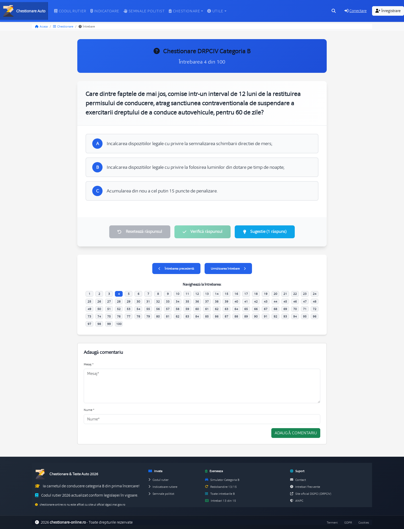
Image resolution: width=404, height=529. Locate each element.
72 (314, 309)
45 (285, 301)
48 (314, 301)
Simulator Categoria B (222, 480)
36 (197, 301)
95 (305, 316)
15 (226, 294)
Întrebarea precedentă (176, 268)
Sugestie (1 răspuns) (265, 231)
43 (265, 301)
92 (275, 316)
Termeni (332, 522)
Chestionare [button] (184, 11)
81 (168, 316)
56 (158, 309)
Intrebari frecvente (305, 487)
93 (285, 316)
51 (109, 309)
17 (246, 294)
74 (99, 316)
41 (246, 301)
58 (177, 309)
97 (89, 324)
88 (236, 316)
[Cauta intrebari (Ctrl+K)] (333, 11)
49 (89, 309)
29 (128, 301)
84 (197, 316)
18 (256, 294)
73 (89, 316)
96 (314, 316)
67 (265, 309)
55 (148, 309)
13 (207, 294)
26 (99, 301)
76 (119, 316)
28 (119, 301)
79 (148, 316)
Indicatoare (104, 11)
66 (256, 309)
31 (148, 301)
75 (109, 316)
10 (177, 294)
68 (275, 309)
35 (187, 301)
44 (275, 301)
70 (295, 309)
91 (265, 316)
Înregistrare (388, 10)
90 (256, 316)
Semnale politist (144, 11)
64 (236, 309)
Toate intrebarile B (220, 494)
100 (119, 324)
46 (295, 301)
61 (207, 309)
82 (177, 316)
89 (246, 316)
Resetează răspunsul (139, 231)
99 (109, 324)
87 (226, 316)
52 (119, 309)
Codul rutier (70, 11)
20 (275, 294)
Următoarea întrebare (228, 268)
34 (177, 301)
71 (305, 309)
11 (187, 294)
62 (216, 309)
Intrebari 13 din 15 (220, 500)
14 (216, 294)
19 (265, 294)
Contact (298, 480)
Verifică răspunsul (202, 231)
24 (314, 294)
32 (158, 301)
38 (216, 301)
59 (187, 309)
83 (187, 316)
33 (168, 301)
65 (246, 309)
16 (236, 294)
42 (256, 301)
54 (138, 309)
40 (236, 301)
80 (158, 316)
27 (109, 301)
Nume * (89, 410)
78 (138, 316)
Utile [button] (215, 11)
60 (197, 309)
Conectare (355, 10)
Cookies (363, 522)
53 (128, 309)
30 (138, 301)
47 (305, 301)
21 (285, 294)
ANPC (296, 500)
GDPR (348, 522)
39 (226, 301)
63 (226, 309)
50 (99, 309)
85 (207, 316)
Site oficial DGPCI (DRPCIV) (310, 494)
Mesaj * (89, 364)
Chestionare (63, 26)
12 (197, 294)
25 (89, 301)
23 (305, 294)
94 (295, 316)
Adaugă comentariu (296, 433)
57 (168, 309)
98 (99, 324)
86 (216, 316)
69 (285, 309)
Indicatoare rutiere (162, 487)
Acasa (41, 26)
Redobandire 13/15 (221, 487)
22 (295, 294)
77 (128, 316)
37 (207, 301)
